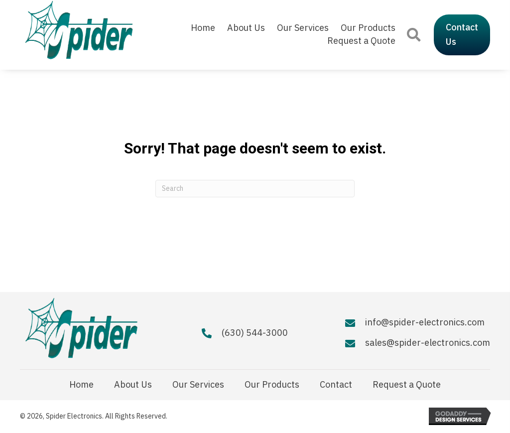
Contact (336, 384)
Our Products (272, 384)
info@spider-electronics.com (425, 322)
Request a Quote (407, 384)
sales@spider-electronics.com (427, 342)
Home (81, 384)
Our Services (198, 384)
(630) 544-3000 (255, 332)
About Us (133, 384)
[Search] (255, 188)
